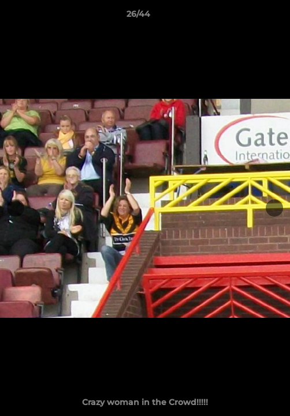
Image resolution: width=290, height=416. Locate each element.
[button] (248, 17)
